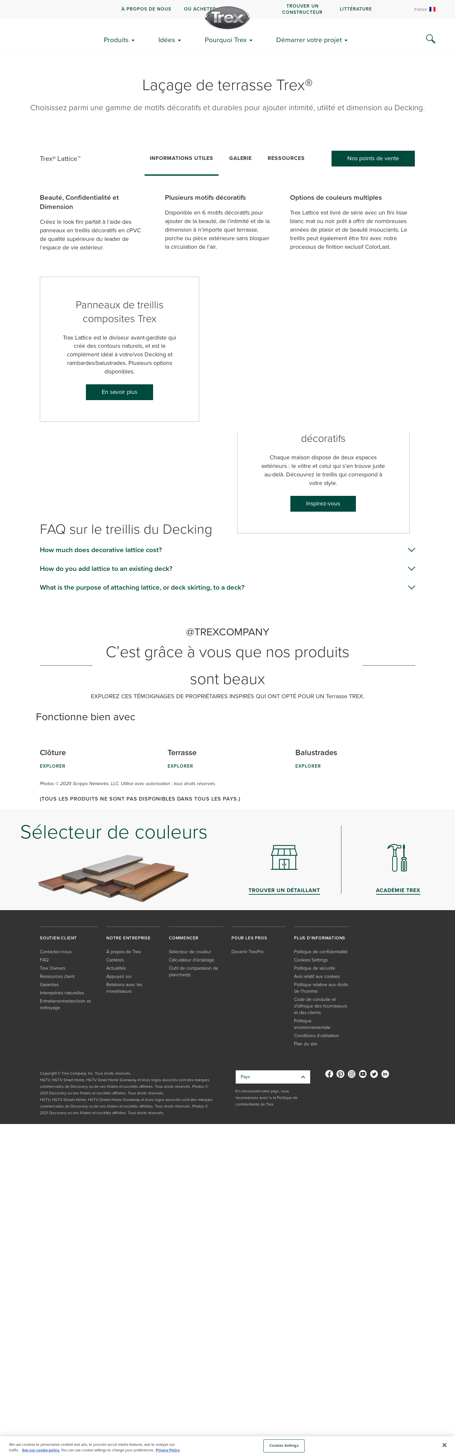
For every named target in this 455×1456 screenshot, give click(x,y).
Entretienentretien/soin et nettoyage (65, 1004)
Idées (166, 40)
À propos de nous (146, 9)
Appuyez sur (119, 976)
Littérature (356, 9)
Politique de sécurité (314, 968)
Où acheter (200, 9)
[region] (227, 1446)
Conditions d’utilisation (316, 1035)
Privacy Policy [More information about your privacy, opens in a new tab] (168, 1450)
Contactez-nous (55, 951)
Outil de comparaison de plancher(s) (193, 971)
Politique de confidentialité (321, 951)
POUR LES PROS (249, 938)
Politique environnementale (312, 1024)
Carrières (115, 960)
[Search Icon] (430, 39)
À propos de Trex (123, 951)
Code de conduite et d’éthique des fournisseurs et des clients (320, 1006)
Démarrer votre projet (309, 40)
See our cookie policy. (41, 1450)
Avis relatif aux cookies (317, 976)
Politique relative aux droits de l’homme (321, 988)
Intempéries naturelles (62, 992)
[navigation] (227, 9)
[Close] (444, 1445)
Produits (116, 40)
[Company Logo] (227, 17)
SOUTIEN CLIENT (58, 938)
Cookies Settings (311, 960)
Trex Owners (52, 968)
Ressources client (57, 976)
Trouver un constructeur (302, 9)
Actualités (116, 968)
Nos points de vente (373, 158)
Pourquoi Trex (226, 40)
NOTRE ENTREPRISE (128, 938)
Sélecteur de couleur (190, 951)
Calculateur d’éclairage (191, 960)
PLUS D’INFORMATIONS (319, 938)
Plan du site (305, 1043)
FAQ (44, 960)
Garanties (49, 984)
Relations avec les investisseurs (124, 988)
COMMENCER (184, 938)
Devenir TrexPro (247, 951)
